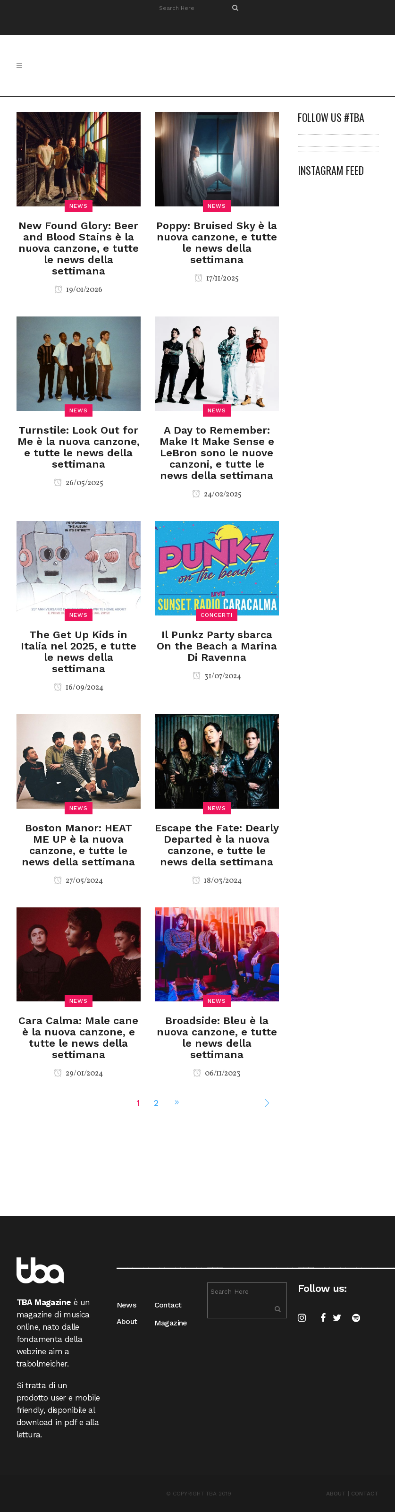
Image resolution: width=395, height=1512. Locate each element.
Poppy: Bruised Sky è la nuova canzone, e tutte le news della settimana (216, 242)
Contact (168, 1304)
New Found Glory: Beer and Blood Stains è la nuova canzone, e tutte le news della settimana (78, 248)
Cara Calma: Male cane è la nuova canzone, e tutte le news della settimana (78, 1037)
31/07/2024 (217, 676)
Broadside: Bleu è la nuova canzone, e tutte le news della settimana (217, 1037)
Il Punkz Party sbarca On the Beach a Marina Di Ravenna (217, 646)
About (127, 1321)
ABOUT (336, 1493)
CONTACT (364, 1493)
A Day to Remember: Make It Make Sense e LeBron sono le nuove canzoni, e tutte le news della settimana (217, 452)
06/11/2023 (217, 1073)
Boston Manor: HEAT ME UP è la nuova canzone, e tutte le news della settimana (78, 845)
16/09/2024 (78, 688)
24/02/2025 (217, 494)
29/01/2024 (78, 1073)
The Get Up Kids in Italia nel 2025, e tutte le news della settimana (78, 652)
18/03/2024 (217, 881)
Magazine (170, 1322)
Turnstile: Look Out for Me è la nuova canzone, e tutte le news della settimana (78, 447)
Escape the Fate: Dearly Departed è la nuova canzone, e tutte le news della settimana (217, 845)
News (126, 1304)
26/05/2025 (78, 483)
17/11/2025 (216, 278)
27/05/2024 (78, 881)
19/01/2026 (78, 290)
